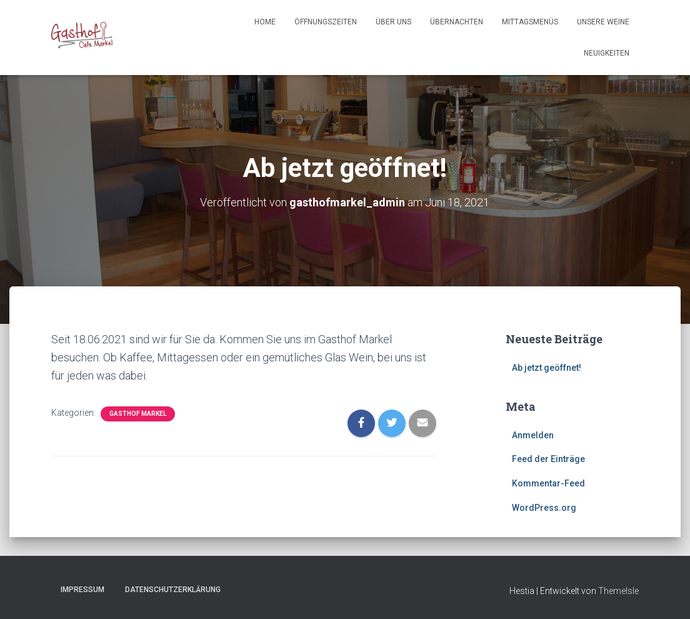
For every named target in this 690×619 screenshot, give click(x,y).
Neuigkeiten (606, 53)
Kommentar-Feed (548, 483)
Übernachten (456, 22)
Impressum (82, 589)
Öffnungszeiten (325, 22)
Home (265, 22)
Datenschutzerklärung (173, 589)
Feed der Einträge (548, 459)
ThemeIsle (618, 591)
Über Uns (393, 22)
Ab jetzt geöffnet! (546, 368)
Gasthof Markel (137, 413)
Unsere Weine (603, 22)
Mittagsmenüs (530, 22)
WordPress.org (544, 508)
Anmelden (533, 435)
